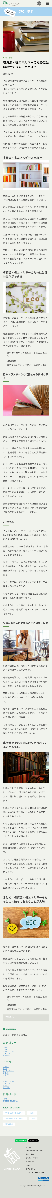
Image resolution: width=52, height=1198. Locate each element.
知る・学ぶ (6, 1055)
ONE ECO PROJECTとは (10, 1101)
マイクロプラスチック (15, 1118)
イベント (6, 1047)
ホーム (28, 1147)
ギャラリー (30, 1162)
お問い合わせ (30, 1169)
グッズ (5, 1049)
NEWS (28, 1165)
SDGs (32, 1113)
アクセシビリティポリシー (35, 1173)
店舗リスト (6, 1053)
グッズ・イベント (8, 1051)
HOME (5, 1099)
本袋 (33, 1118)
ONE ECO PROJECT (14, 1113)
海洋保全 (9, 1124)
